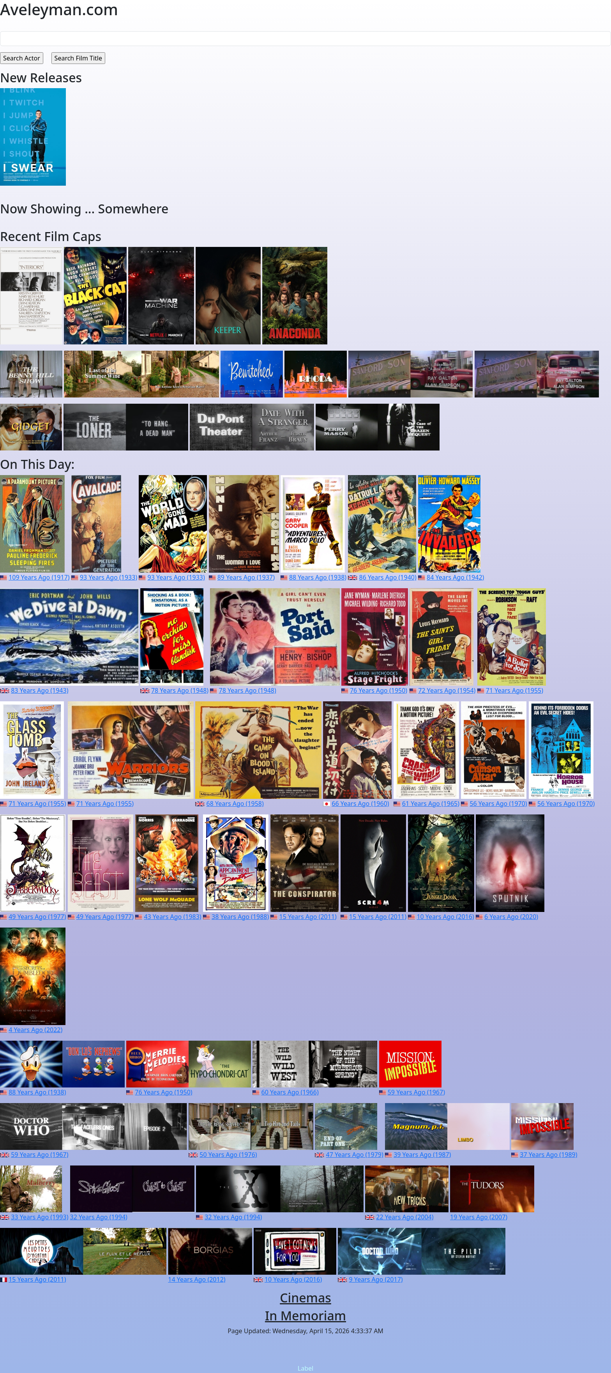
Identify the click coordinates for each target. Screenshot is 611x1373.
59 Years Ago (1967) (416, 1092)
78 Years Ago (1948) (179, 690)
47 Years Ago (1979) (354, 1154)
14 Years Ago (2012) (196, 1279)
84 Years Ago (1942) (455, 577)
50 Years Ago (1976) (228, 1154)
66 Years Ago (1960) (360, 803)
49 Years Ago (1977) (37, 916)
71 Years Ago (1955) (514, 690)
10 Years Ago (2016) (445, 916)
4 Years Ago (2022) (35, 1029)
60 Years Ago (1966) (290, 1092)
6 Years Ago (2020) (511, 916)
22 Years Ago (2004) (404, 1217)
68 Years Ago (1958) (235, 803)
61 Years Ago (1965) (430, 803)
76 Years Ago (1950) (378, 690)
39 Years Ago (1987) (422, 1154)
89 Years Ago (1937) (246, 577)
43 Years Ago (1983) (172, 916)
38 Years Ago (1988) (240, 916)
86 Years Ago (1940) (388, 577)
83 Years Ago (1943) (39, 690)
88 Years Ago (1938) (317, 577)
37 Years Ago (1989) (548, 1154)
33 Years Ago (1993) (39, 1217)
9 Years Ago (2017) (376, 1279)
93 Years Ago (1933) (108, 577)
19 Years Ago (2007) (478, 1217)
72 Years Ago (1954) (446, 690)
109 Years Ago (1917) (39, 577)
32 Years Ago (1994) (98, 1217)
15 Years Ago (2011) (308, 916)
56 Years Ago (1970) (498, 803)
